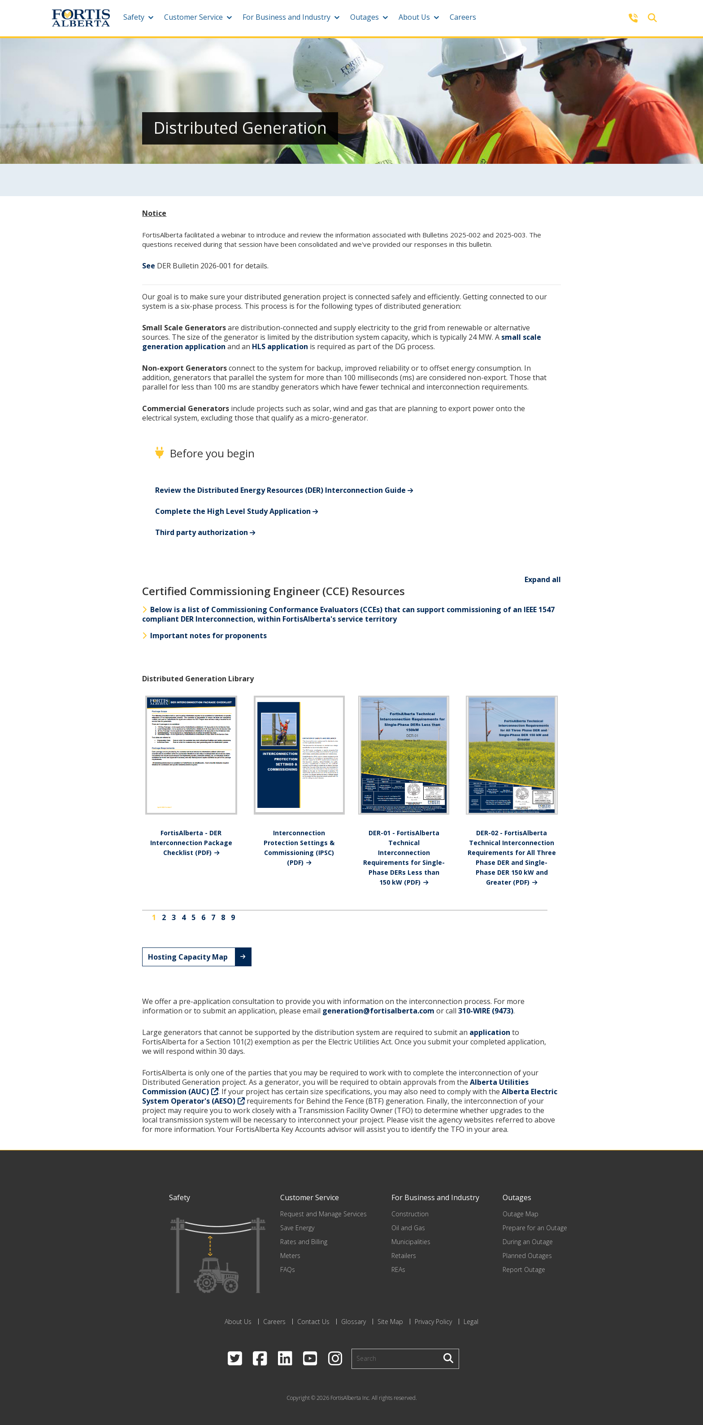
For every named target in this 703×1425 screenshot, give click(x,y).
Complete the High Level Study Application (233, 511)
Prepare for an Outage (535, 1227)
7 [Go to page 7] (213, 917)
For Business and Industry (286, 17)
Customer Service (193, 17)
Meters (290, 1255)
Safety (133, 17)
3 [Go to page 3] (174, 917)
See (148, 266)
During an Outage (528, 1241)
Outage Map (520, 1214)
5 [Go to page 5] (193, 917)
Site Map (390, 1321)
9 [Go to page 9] (233, 917)
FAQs (287, 1269)
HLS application (280, 346)
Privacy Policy (433, 1321)
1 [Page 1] (154, 917)
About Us (414, 17)
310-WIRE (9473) (485, 1011)
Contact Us (313, 1321)
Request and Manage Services (323, 1214)
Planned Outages (527, 1255)
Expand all (543, 579)
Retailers (403, 1255)
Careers (463, 17)
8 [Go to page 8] (223, 917)
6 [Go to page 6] (203, 917)
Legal (471, 1321)
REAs (398, 1269)
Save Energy (297, 1227)
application (489, 1032)
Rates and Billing (303, 1241)
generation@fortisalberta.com (378, 1011)
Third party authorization (201, 532)
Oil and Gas (408, 1227)
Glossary (353, 1321)
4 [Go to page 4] (184, 917)
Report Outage (524, 1269)
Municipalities (410, 1241)
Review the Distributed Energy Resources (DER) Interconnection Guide (280, 490)
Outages (364, 17)
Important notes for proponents (204, 635)
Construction (410, 1214)
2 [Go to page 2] (164, 917)
